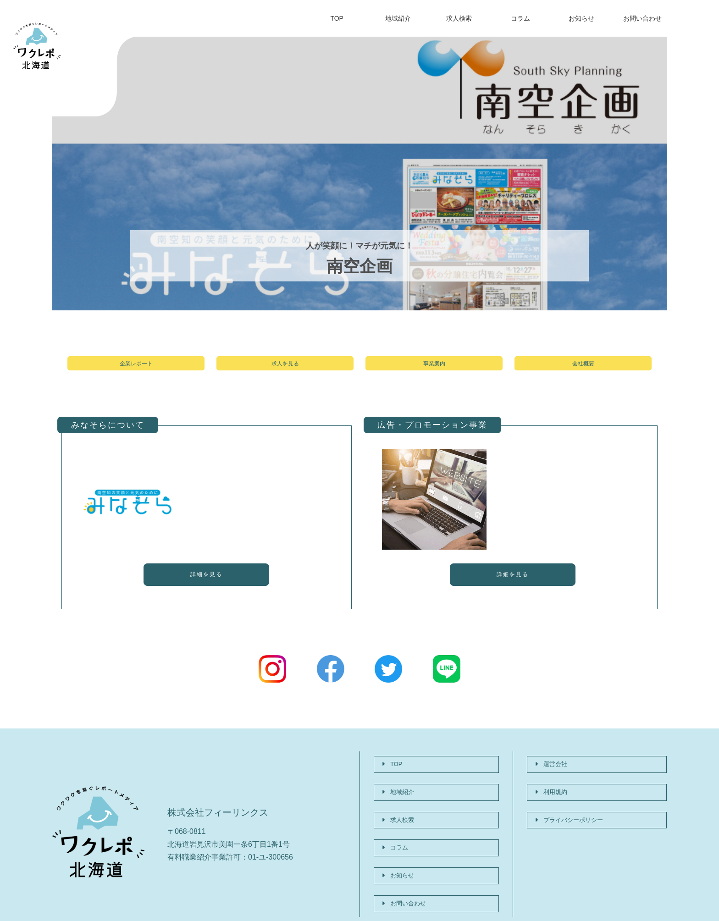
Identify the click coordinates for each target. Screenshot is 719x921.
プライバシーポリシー (574, 810)
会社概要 (583, 368)
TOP (336, 18)
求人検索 (459, 18)
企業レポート (136, 368)
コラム (520, 18)
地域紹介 (398, 18)
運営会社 (552, 773)
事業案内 (434, 368)
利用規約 (552, 791)
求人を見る (285, 368)
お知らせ (581, 18)
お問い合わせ (642, 18)
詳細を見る (206, 585)
